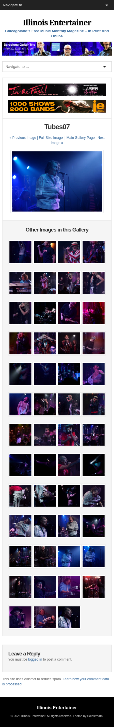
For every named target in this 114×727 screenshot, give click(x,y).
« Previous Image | (24, 138)
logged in (35, 659)
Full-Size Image (51, 138)
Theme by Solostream (88, 716)
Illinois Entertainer (57, 23)
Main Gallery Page (81, 138)
